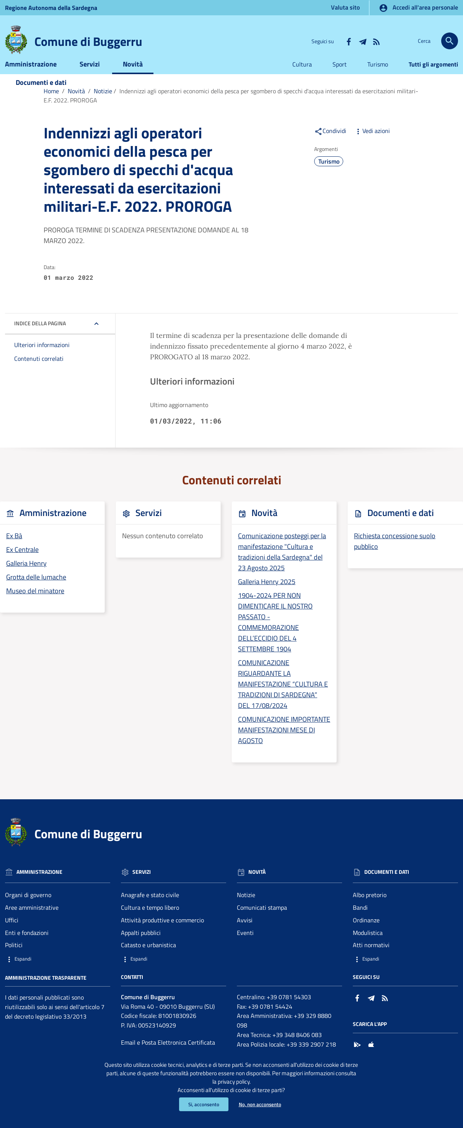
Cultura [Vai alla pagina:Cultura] (302, 75)
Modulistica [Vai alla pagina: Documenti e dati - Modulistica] (368, 944)
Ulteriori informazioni (42, 356)
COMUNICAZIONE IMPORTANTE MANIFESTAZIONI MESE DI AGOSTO (284, 741)
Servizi (90, 75)
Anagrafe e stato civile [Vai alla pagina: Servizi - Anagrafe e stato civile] (150, 906)
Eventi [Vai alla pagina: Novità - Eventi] (245, 944)
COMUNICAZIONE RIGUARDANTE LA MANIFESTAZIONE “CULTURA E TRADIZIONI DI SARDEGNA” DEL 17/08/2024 (283, 695)
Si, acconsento (202, 1104)
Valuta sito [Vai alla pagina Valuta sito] (345, 7)
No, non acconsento (260, 1104)
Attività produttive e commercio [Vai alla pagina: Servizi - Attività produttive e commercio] (162, 931)
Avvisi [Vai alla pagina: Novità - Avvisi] (245, 931)
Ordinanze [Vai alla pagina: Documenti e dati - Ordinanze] (366, 931)
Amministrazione (31, 75)
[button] (57, 970)
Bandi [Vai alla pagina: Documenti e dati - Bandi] (360, 918)
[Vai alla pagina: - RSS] (376, 40)
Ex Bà (14, 547)
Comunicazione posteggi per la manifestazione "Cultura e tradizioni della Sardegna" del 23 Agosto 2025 (282, 563)
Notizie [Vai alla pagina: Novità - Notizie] (246, 906)
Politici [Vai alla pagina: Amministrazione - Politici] (14, 956)
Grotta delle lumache (36, 589)
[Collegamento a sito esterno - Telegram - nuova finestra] (362, 40)
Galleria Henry (26, 575)
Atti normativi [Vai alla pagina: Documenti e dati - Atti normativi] (371, 956)
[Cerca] (449, 40)
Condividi (330, 142)
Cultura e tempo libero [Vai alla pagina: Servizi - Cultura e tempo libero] (150, 918)
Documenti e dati (41, 94)
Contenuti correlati (39, 370)
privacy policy (262, 1079)
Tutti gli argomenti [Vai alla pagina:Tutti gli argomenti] (433, 75)
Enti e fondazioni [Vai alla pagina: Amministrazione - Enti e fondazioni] (27, 944)
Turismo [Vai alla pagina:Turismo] (377, 75)
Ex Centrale (22, 561)
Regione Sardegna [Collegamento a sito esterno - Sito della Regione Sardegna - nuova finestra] (51, 7)
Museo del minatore (35, 602)
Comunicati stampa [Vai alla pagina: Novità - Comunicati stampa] (262, 918)
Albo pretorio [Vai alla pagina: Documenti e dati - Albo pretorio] (369, 906)
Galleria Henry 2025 (266, 593)
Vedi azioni (372, 142)
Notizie (103, 102)
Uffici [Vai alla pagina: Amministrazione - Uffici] (11, 931)
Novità (133, 75)
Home (51, 102)
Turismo (328, 172)
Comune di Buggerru (88, 41)
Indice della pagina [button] (40, 335)
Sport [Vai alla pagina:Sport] (340, 75)
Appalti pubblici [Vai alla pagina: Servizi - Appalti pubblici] (141, 944)
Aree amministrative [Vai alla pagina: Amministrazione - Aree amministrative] (32, 918)
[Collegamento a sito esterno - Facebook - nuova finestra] (348, 40)
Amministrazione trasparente (45, 989)
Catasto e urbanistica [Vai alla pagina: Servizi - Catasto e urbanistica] (148, 956)
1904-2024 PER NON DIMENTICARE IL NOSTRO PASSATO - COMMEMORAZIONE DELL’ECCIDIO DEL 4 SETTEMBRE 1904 (275, 634)
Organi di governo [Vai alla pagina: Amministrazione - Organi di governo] (28, 906)
